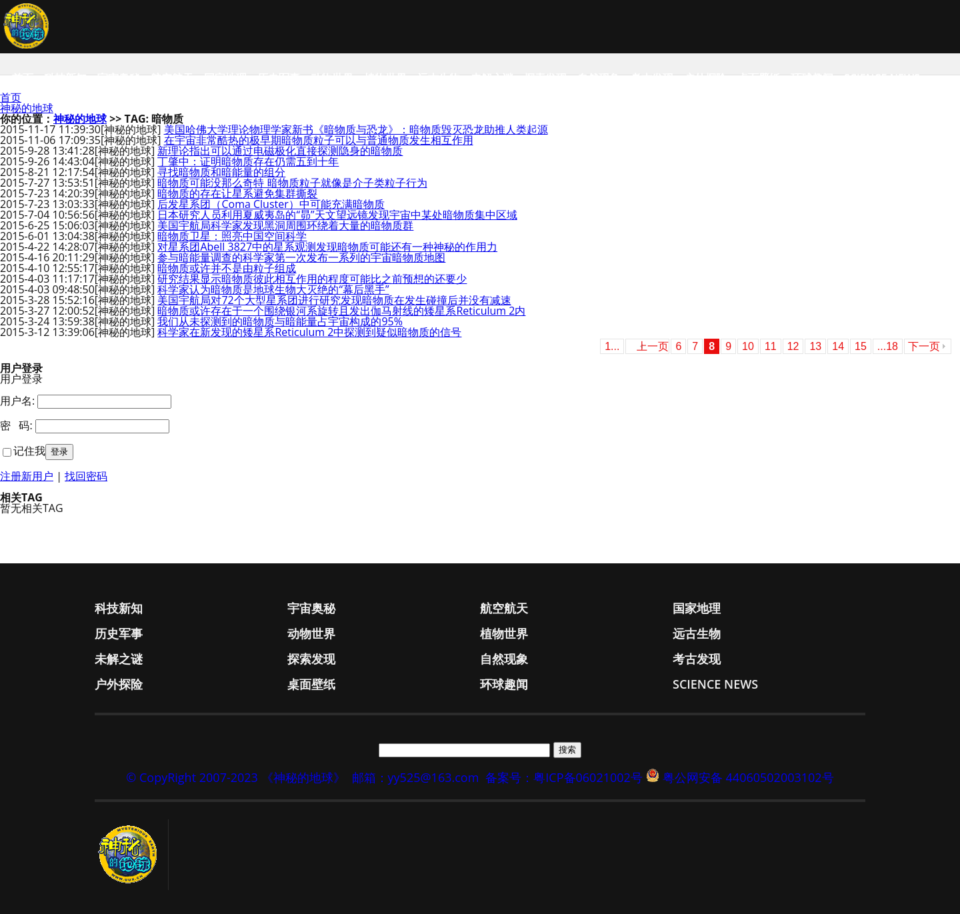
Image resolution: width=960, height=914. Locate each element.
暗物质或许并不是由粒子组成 (226, 268)
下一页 (924, 346)
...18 (887, 346)
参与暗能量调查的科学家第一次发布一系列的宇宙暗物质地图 (301, 257)
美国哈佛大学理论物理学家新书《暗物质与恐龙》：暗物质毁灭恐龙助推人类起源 (356, 129)
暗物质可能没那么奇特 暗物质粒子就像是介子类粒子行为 (292, 182)
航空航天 (172, 78)
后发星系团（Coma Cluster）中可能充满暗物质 (270, 204)
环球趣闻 (812, 78)
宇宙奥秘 (118, 78)
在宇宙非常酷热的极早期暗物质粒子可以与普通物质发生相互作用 (318, 140)
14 (838, 346)
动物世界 (332, 78)
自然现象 (598, 78)
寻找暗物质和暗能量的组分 (221, 172)
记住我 (29, 450)
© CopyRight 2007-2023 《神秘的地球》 (235, 777)
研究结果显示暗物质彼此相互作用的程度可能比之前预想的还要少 (312, 278)
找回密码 (86, 476)
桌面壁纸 (758, 78)
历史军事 (278, 78)
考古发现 (652, 78)
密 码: (16, 425)
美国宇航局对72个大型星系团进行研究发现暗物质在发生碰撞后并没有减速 (334, 300)
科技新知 (65, 78)
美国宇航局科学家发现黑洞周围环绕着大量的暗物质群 (285, 225)
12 (793, 346)
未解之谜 (492, 78)
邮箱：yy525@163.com (415, 777)
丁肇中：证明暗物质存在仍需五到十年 (248, 161)
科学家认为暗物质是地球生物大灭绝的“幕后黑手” (273, 289)
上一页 (653, 346)
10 (748, 346)
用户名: (17, 400)
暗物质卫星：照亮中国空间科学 (232, 236)
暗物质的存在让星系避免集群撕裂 (237, 193)
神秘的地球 (26, 108)
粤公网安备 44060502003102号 (748, 777)
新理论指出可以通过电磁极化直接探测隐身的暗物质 (280, 150)
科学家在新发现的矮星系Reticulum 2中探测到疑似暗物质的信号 (309, 332)
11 (771, 346)
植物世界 (385, 78)
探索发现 (545, 78)
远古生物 (438, 78)
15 (861, 346)
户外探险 (705, 78)
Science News (882, 78)
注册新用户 (26, 476)
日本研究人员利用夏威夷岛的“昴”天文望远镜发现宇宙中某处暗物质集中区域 (337, 214)
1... (612, 346)
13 (815, 346)
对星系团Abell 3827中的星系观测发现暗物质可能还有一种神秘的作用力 (327, 246)
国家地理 (225, 78)
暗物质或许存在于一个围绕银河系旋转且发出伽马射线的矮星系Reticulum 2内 (341, 310)
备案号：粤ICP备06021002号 (564, 777)
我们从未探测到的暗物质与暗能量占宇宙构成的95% (280, 321)
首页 (22, 78)
